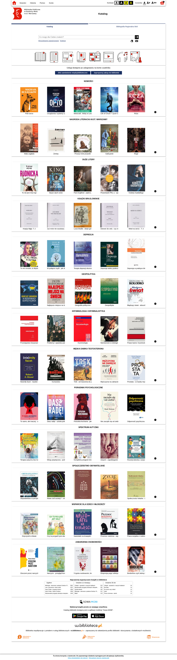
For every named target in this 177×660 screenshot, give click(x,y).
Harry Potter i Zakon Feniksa (52, 591)
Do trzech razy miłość (109, 589)
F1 (148, 3)
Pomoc (42, 3)
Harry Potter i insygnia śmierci (53, 589)
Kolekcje (63, 41)
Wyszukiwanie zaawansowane (48, 41)
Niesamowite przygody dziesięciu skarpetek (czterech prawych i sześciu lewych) (66, 593)
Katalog (50, 27)
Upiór (105, 591)
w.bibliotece (77, 631)
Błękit (76, 593)
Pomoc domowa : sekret (110, 593)
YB (126, 3)
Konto (51, 3)
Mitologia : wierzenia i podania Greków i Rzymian (58, 585)
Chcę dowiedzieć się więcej (78, 658)
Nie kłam (106, 587)
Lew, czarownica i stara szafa (53, 587)
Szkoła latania (78, 589)
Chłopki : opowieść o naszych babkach (85, 585)
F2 (154, 3)
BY (131, 3)
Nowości (23, 3)
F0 (144, 3)
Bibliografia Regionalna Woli (127, 27)
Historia (33, 3)
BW (121, 3)
